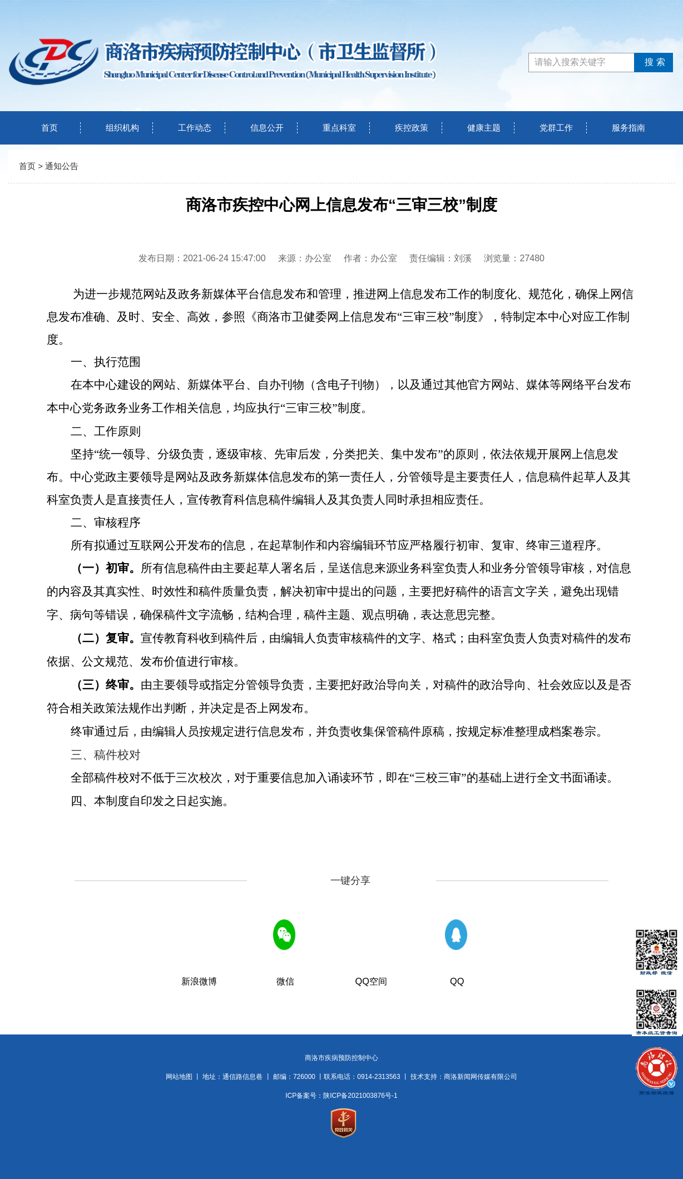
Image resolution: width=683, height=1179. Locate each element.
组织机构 (122, 127)
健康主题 (484, 127)
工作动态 (194, 127)
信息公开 (267, 127)
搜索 (653, 62)
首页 (49, 127)
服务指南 (628, 127)
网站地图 (179, 1077)
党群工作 (556, 127)
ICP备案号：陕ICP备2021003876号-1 (341, 1096)
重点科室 (339, 127)
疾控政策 (411, 127)
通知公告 (61, 166)
